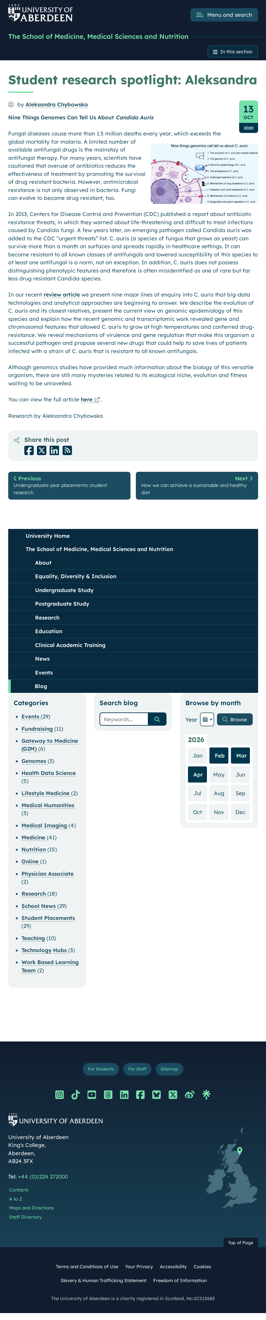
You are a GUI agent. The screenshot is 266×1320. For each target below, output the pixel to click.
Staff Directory (25, 1224)
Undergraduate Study (64, 595)
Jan (199, 761)
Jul (199, 798)
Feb (219, 761)
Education (48, 636)
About (43, 568)
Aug (220, 798)
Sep (242, 798)
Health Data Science (48, 778)
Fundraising (37, 734)
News (42, 664)
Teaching (33, 943)
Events (44, 678)
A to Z (15, 1206)
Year (190, 725)
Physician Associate (47, 879)
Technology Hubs (44, 955)
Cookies (202, 1273)
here (87, 402)
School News (39, 911)
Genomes (34, 766)
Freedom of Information (180, 1287)
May (220, 779)
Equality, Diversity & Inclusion (75, 582)
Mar (241, 761)
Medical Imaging (45, 830)
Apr (197, 780)
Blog (41, 691)
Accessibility (173, 1273)
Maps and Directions (31, 1215)
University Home (48, 541)
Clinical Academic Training (70, 650)
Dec (242, 817)
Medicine (34, 842)
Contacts (18, 1197)
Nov (221, 817)
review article (62, 297)
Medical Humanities (47, 810)
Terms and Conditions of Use (87, 1273)
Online (30, 867)
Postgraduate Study (62, 609)
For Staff (138, 1075)
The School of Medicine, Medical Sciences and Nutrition (111, 37)
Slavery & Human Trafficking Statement (103, 1287)
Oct (199, 817)
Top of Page (240, 1249)
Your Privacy (139, 1273)
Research (47, 623)
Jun (243, 779)
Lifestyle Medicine (46, 798)
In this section (234, 53)
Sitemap (173, 1075)
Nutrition (34, 855)
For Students (97, 1075)
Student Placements (48, 923)
